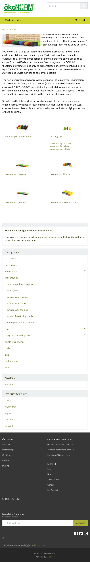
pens (46, 328)
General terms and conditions (60, 444)
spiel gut (9, 384)
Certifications (8, 455)
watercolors (46, 271)
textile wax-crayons (15, 341)
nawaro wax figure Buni (59, 146)
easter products (12, 361)
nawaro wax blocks (60, 174)
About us (6, 444)
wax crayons (46, 277)
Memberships (8, 449)
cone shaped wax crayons (18, 136)
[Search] (63, 5)
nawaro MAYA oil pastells (63, 202)
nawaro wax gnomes (15, 202)
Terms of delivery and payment (60, 449)
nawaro (8, 400)
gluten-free (10, 406)
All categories (13, 20)
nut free (9, 419)
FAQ (49, 468)
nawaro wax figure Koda (59, 149)
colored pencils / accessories (19, 322)
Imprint (5, 466)
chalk (7, 348)
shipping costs (39, 545)
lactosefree (10, 426)
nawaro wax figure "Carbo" (60, 143)
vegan (8, 413)
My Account (52, 490)
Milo (7, 367)
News (49, 474)
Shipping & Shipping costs (58, 455)
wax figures (56, 136)
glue (7, 354)
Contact (50, 485)
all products (11, 258)
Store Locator (49, 237)
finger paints (11, 265)
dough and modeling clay (46, 335)
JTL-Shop (50, 557)
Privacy (5, 460)
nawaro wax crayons (15, 174)
